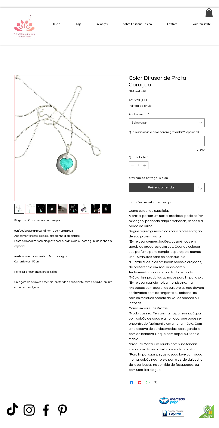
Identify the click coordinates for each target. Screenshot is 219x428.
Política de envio (140, 105)
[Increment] (145, 165)
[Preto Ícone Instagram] (29, 410)
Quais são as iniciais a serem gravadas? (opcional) (164, 132)
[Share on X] (155, 382)
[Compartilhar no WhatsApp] (147, 382)
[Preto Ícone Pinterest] (62, 410)
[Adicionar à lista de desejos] (200, 187)
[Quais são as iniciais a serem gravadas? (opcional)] (166, 141)
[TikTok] (12, 410)
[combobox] (167, 122)
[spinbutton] (138, 165)
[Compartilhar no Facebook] (131, 382)
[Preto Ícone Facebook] (45, 410)
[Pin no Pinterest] (139, 382)
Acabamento (139, 114)
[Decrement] (132, 165)
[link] (209, 12)
